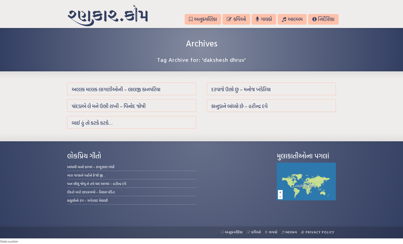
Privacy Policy (317, 231)
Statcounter (9, 241)
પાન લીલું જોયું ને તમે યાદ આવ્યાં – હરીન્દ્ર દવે (96, 183)
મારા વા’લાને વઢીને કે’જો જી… (86, 175)
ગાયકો (264, 19)
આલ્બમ (292, 19)
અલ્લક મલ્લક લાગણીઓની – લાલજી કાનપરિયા (116, 89)
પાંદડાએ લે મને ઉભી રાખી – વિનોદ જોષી (109, 106)
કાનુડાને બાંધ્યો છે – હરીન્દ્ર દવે (239, 106)
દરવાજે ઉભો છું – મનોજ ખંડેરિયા (241, 89)
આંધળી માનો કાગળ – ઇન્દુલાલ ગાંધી (90, 166)
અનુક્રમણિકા (203, 19)
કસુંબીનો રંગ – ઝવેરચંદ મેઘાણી (87, 200)
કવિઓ (236, 19)
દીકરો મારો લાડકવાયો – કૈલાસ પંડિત (91, 191)
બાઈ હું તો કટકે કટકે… (92, 123)
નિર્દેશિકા (323, 19)
